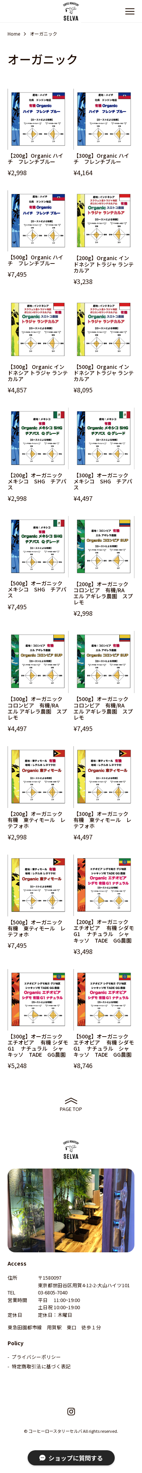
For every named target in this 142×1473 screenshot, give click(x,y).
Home (14, 33)
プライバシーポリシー (36, 1356)
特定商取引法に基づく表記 (41, 1366)
